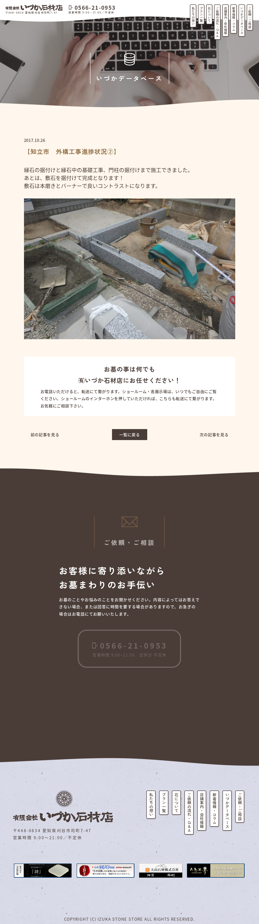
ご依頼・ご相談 (250, 17)
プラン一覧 (201, 14)
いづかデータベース (242, 20)
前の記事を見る (45, 434)
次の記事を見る (214, 434)
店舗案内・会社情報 (225, 20)
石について (209, 14)
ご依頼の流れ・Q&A (217, 22)
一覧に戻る (129, 434)
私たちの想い (193, 16)
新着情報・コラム (233, 19)
